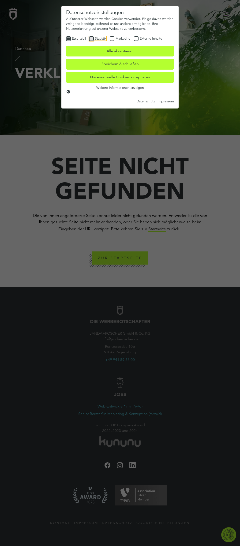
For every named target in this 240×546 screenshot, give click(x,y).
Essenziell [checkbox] (79, 38)
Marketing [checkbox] (123, 38)
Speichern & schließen (120, 64)
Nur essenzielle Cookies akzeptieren (120, 77)
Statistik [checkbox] (100, 38)
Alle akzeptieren (120, 51)
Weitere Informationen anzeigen (120, 90)
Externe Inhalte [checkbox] (151, 38)
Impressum (166, 101)
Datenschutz (146, 101)
